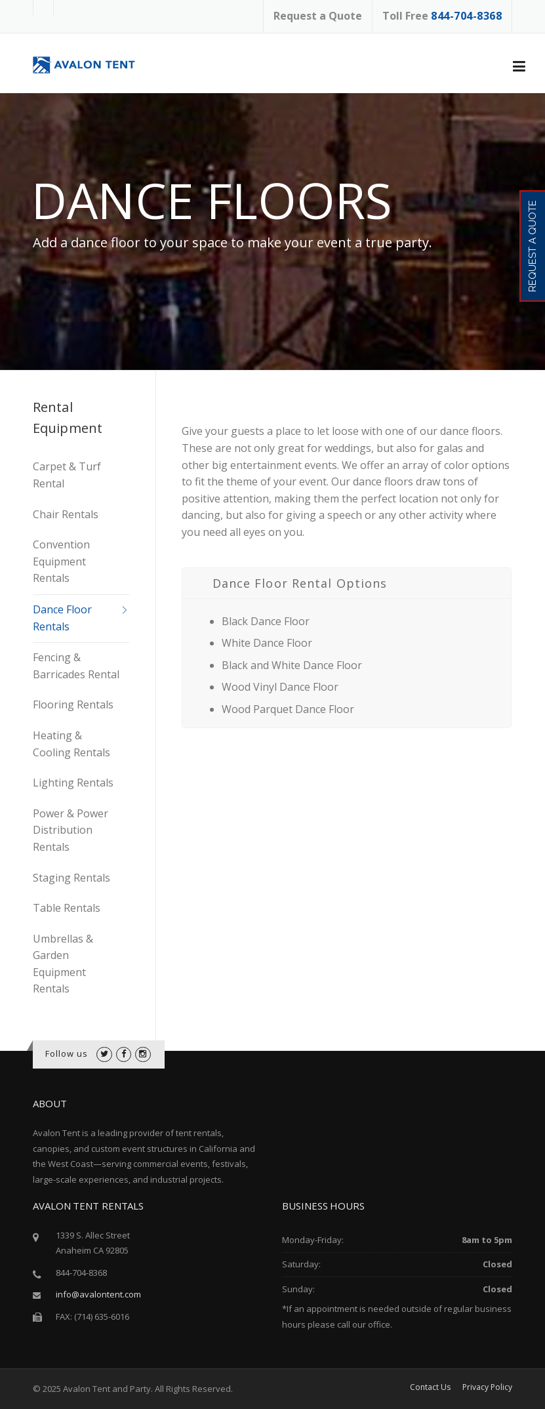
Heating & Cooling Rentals (71, 744)
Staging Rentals (71, 877)
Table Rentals (66, 908)
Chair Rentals (65, 514)
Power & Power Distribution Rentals (70, 830)
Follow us (67, 1053)
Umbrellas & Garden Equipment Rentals (63, 963)
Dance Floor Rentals (62, 618)
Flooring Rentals (73, 704)
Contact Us (430, 1387)
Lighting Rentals (73, 782)
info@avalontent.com (98, 1294)
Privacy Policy (487, 1387)
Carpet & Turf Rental (67, 475)
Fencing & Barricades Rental (76, 666)
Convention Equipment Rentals (61, 561)
